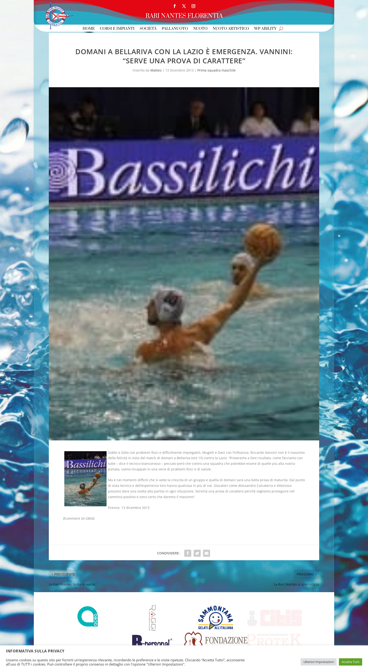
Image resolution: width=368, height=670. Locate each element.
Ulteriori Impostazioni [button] (318, 662)
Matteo (155, 70)
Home (89, 29)
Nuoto (200, 29)
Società (148, 29)
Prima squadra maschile (216, 70)
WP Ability (265, 29)
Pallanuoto (175, 29)
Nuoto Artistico (231, 29)
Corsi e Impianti (117, 29)
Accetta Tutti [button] (350, 662)
